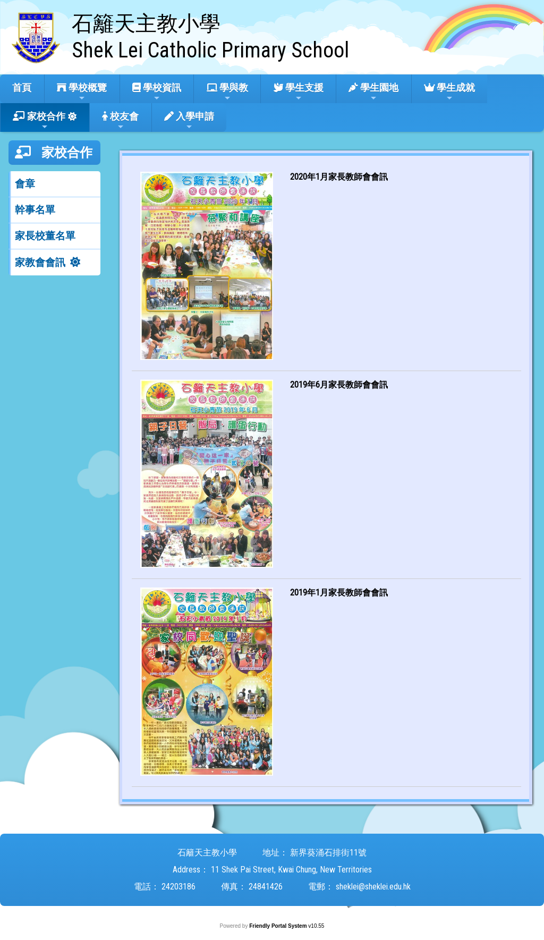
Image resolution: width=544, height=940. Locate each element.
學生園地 (373, 92)
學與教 (227, 92)
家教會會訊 (40, 262)
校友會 (120, 121)
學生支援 (299, 92)
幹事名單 (35, 210)
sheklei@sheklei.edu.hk (373, 887)
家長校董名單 (45, 236)
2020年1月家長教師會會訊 (339, 177)
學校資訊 (156, 92)
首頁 (21, 87)
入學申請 (189, 121)
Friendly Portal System (278, 926)
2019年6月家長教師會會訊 (339, 385)
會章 (25, 184)
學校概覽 (82, 92)
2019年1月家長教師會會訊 (339, 593)
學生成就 (449, 92)
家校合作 (39, 121)
